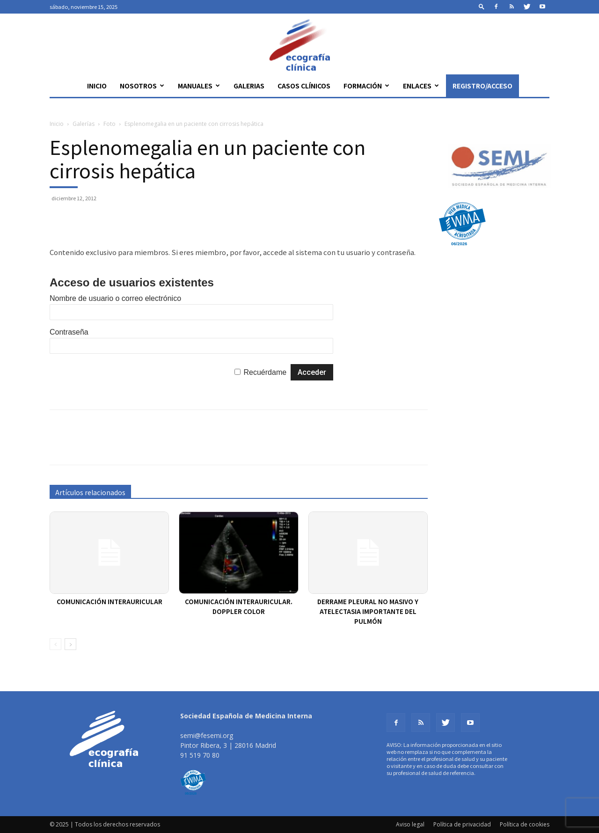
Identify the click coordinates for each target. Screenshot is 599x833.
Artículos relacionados (90, 492)
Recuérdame (265, 372)
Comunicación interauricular (109, 601)
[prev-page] (55, 644)
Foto (109, 124)
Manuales (199, 85)
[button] (482, 6)
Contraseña (69, 332)
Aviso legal (410, 824)
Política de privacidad (462, 824)
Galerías (84, 124)
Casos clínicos (304, 85)
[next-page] (70, 644)
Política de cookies (524, 824)
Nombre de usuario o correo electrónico (115, 298)
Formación (366, 85)
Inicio (97, 85)
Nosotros (142, 85)
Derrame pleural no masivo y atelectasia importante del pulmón (367, 611)
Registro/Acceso (482, 85)
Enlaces (421, 85)
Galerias (249, 85)
